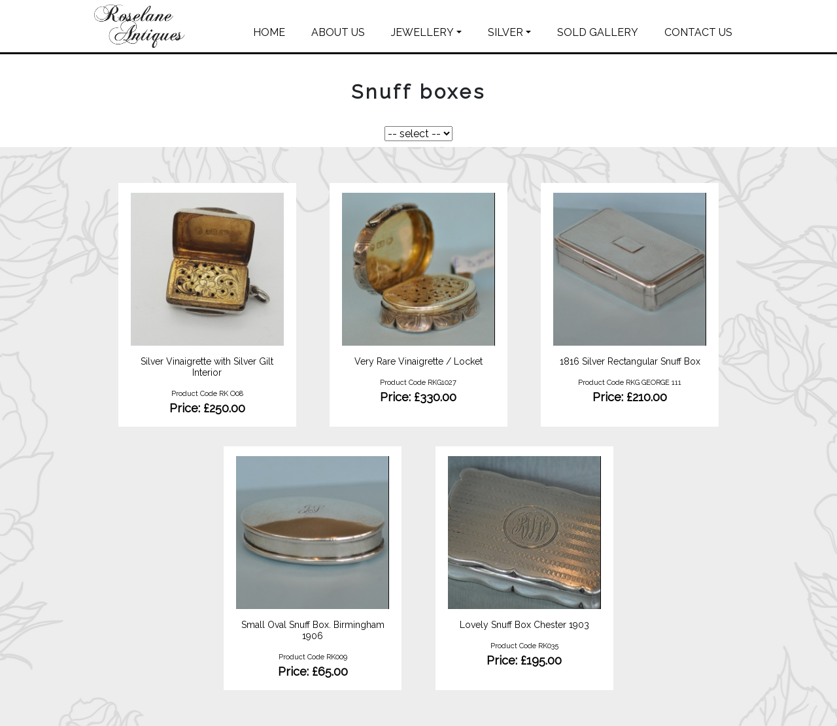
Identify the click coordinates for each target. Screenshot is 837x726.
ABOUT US (338, 32)
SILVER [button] (505, 32)
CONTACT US (698, 32)
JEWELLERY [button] (422, 32)
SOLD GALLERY (597, 32)
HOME (269, 32)
